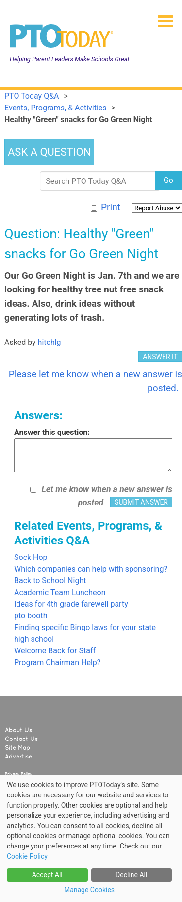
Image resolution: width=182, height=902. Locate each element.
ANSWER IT (160, 357)
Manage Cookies (89, 890)
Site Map (17, 747)
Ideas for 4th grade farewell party (71, 604)
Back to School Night (50, 580)
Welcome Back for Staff (55, 650)
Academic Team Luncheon (60, 592)
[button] (161, 18)
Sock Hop (31, 557)
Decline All (131, 875)
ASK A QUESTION (49, 152)
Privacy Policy (19, 773)
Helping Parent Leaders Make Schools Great (70, 59)
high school (34, 639)
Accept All (47, 875)
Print (110, 207)
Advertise (18, 756)
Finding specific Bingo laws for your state (85, 627)
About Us (18, 730)
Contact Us (21, 739)
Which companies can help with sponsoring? (90, 569)
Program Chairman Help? (57, 662)
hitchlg (49, 342)
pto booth (30, 615)
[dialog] (91, 838)
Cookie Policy (27, 856)
